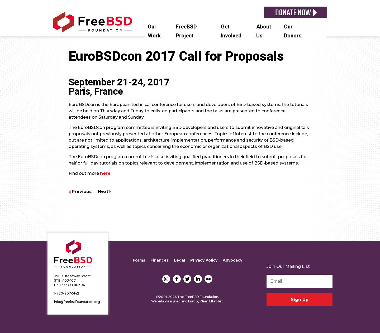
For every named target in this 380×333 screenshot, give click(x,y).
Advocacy (232, 260)
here (105, 173)
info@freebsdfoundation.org (77, 302)
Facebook (177, 279)
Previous (82, 191)
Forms (139, 260)
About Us (263, 31)
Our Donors (293, 31)
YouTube (208, 279)
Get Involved (231, 31)
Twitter (187, 279)
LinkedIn (198, 279)
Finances (159, 260)
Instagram (166, 279)
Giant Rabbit (211, 301)
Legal (179, 260)
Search (324, 26)
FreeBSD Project (186, 31)
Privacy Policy (203, 260)
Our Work (154, 31)
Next (103, 191)
